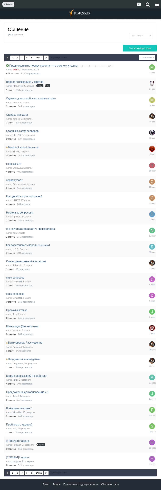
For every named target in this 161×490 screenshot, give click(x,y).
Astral (16, 102)
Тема (56, 484)
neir (14, 232)
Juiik (15, 396)
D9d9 (15, 249)
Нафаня (17, 444)
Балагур (17, 330)
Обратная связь (110, 484)
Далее (39, 58)
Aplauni (16, 347)
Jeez (15, 314)
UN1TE (16, 200)
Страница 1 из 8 (59, 57)
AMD (15, 379)
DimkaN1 (17, 281)
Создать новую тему (140, 48)
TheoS (16, 151)
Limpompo (18, 363)
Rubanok (17, 265)
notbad (16, 118)
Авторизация (16, 34)
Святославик (19, 184)
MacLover (17, 85)
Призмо (17, 216)
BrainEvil (17, 167)
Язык (46, 484)
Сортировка (147, 58)
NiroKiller (17, 412)
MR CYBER (18, 135)
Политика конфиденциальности (80, 484)
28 (109, 66)
